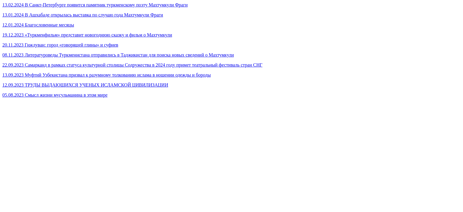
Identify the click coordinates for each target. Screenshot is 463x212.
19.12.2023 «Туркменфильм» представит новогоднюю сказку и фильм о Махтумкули (87, 34)
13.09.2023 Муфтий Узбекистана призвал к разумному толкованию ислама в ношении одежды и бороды (106, 74)
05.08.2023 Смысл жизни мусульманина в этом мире (54, 94)
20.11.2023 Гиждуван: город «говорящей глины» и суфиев (60, 44)
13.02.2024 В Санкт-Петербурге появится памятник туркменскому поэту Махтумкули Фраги (95, 4)
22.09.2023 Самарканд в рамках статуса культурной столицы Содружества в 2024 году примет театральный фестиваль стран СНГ (132, 64)
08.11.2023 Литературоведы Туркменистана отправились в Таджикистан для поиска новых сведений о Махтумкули (118, 54)
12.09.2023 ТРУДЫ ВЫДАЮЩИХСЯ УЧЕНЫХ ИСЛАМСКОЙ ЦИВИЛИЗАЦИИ (85, 84)
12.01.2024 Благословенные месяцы (38, 24)
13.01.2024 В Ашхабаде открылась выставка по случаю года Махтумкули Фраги (82, 14)
